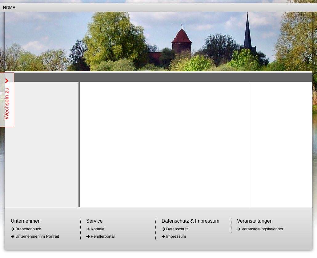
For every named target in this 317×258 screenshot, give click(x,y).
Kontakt (97, 229)
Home (9, 7)
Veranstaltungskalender (262, 229)
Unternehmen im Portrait (37, 236)
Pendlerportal (102, 236)
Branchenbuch (28, 229)
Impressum (176, 236)
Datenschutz (177, 229)
